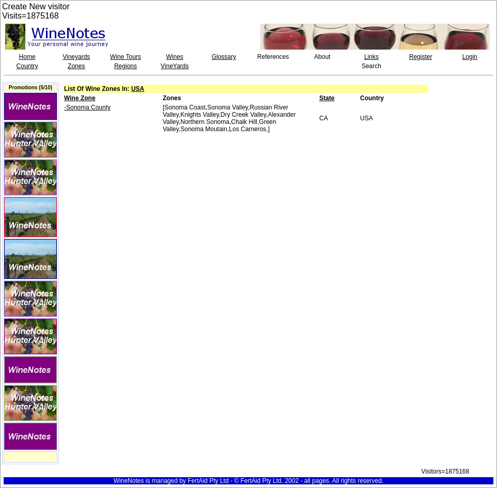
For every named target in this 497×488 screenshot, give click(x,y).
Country (27, 66)
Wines (174, 56)
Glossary (224, 56)
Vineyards (76, 56)
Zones (76, 66)
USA (137, 88)
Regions (125, 66)
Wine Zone (80, 98)
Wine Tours (125, 56)
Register (420, 56)
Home (27, 56)
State (326, 98)
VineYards (175, 66)
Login (469, 56)
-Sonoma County (87, 107)
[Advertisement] (464, 118)
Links (371, 56)
